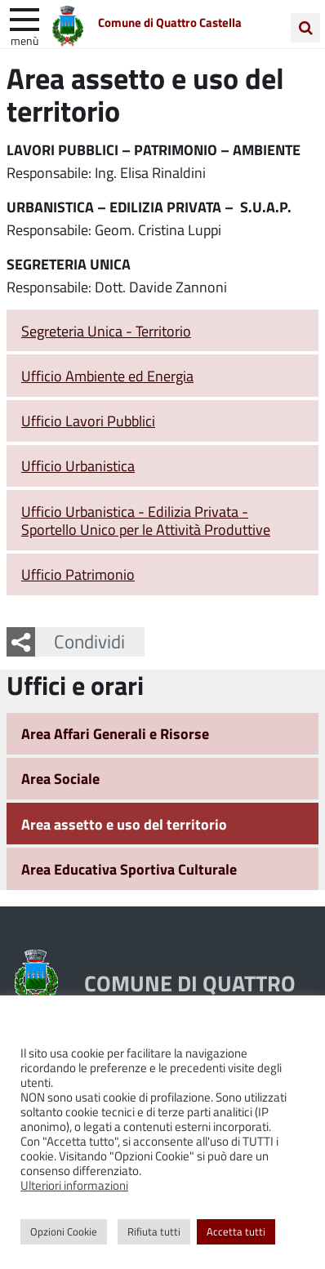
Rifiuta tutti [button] (153, 1231)
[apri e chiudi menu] (24, 18)
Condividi (89, 641)
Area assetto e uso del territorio (124, 824)
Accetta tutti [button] (236, 1231)
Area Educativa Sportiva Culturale (129, 868)
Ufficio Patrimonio (78, 574)
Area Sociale (60, 778)
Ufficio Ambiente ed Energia (107, 375)
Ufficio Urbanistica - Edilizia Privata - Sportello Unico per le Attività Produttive (145, 520)
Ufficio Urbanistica (78, 465)
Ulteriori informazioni (74, 1185)
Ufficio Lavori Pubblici (88, 420)
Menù (24, 40)
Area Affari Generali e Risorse (115, 733)
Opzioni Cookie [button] (63, 1231)
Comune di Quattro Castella (170, 22)
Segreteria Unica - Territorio (106, 331)
